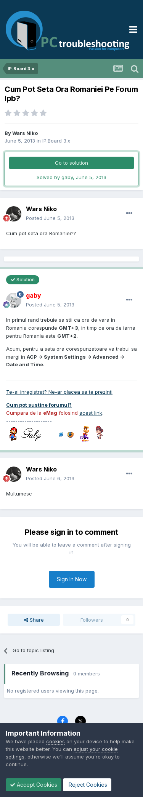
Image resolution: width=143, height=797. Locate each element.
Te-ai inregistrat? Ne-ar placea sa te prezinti (59, 392)
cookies (55, 741)
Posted (50, 218)
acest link (90, 413)
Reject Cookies (87, 784)
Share (34, 619)
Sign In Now (72, 579)
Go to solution (71, 163)
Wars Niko (25, 133)
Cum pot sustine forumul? (39, 405)
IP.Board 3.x (56, 141)
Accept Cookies (33, 784)
